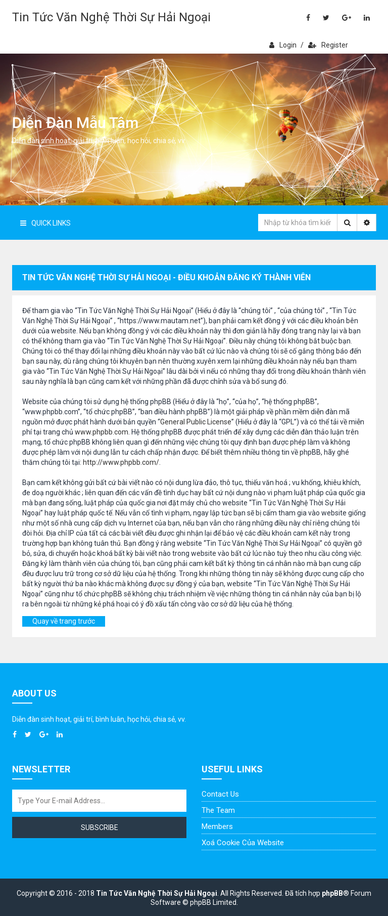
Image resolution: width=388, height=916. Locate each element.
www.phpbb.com (101, 432)
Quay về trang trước (63, 621)
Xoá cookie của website (243, 842)
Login (283, 45)
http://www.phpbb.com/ (121, 462)
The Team (218, 810)
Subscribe (99, 827)
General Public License (195, 422)
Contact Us (220, 794)
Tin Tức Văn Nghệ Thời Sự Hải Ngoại (111, 17)
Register (328, 45)
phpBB (332, 893)
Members (217, 826)
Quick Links (45, 223)
